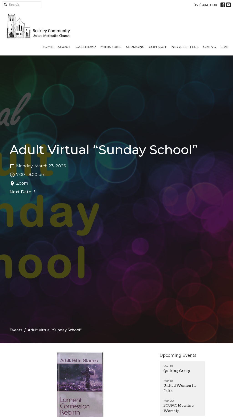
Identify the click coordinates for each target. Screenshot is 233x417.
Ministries (111, 47)
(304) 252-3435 (205, 4)
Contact (158, 47)
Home (47, 47)
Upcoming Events (178, 355)
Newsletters (185, 47)
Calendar (86, 47)
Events (16, 330)
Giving (209, 47)
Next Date (23, 191)
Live (224, 47)
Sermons (135, 47)
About (64, 47)
